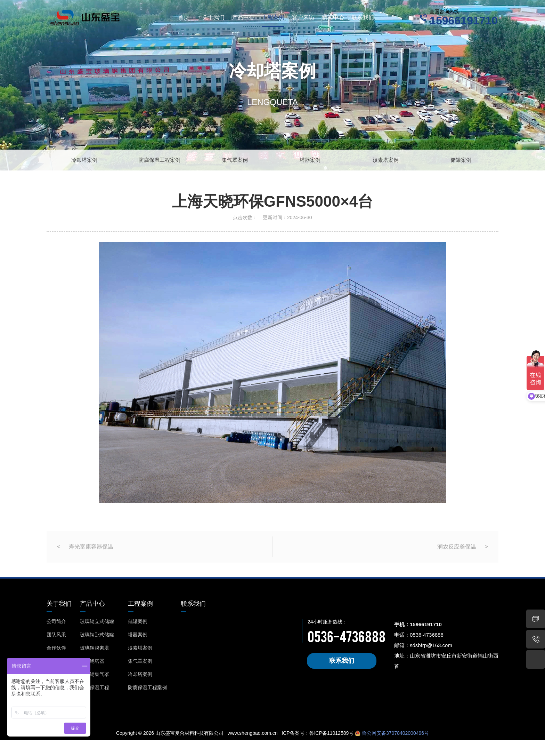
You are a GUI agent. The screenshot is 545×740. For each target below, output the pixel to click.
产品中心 (243, 17)
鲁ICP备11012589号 (331, 733)
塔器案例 (310, 160)
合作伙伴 (56, 648)
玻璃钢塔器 (92, 661)
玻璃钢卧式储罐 (97, 634)
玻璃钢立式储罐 (97, 621)
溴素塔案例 (386, 160)
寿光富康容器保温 (91, 557)
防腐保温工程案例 (159, 160)
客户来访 (303, 17)
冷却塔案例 (84, 160)
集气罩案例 (235, 160)
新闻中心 (333, 17)
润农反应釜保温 (456, 557)
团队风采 (56, 634)
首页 (183, 17)
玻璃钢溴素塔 (94, 648)
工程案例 (273, 17)
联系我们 (363, 17)
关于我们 (213, 17)
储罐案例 (460, 160)
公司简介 (56, 621)
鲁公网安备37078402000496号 (394, 733)
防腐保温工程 (94, 687)
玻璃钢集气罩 (94, 674)
